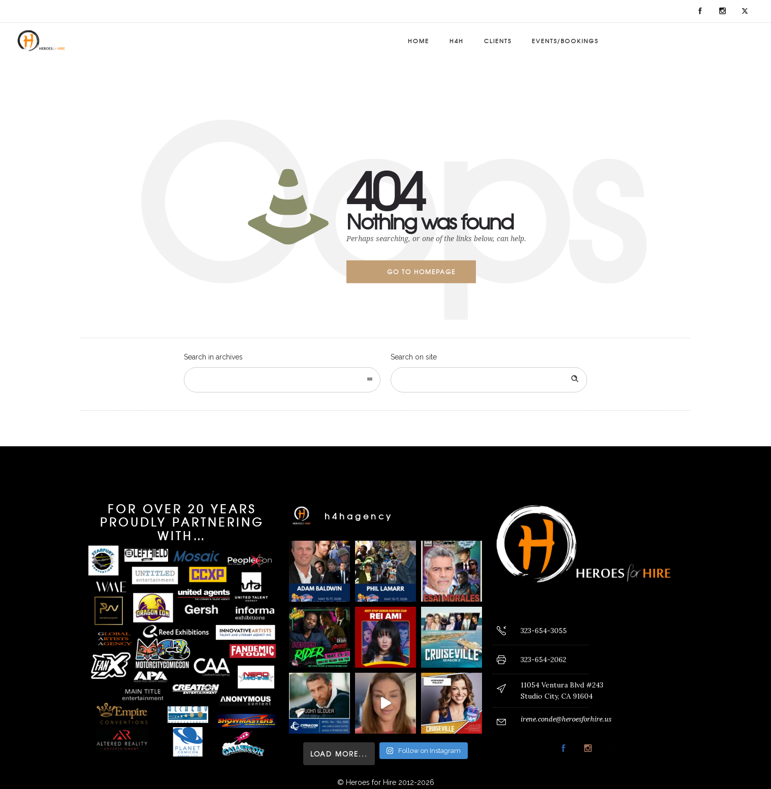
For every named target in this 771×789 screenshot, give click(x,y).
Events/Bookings (565, 41)
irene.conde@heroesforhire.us (566, 719)
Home (418, 41)
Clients (497, 41)
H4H (456, 41)
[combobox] (282, 379)
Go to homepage (421, 271)
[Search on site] (489, 379)
